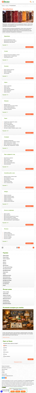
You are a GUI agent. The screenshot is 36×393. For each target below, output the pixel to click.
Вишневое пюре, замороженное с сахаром (11, 145)
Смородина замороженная (8, 140)
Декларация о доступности (6, 367)
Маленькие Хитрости (7, 298)
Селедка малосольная (8, 181)
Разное (4, 285)
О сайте (3, 372)
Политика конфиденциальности (7, 375)
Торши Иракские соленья (8, 57)
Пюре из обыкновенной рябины (9, 162)
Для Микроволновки (6, 270)
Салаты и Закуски (6, 258)
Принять (12, 391)
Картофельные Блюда (7, 280)
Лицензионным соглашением (29, 380)
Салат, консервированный (8, 124)
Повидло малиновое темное (9, 196)
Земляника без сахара (8, 123)
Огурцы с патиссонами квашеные (10, 108)
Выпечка (4, 263)
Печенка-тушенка (7, 180)
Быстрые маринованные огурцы (9, 39)
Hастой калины (6, 73)
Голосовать (30, 359)
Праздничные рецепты (7, 278)
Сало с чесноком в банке (8, 182)
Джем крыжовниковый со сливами (10, 217)
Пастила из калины (7, 238)
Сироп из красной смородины (9, 89)
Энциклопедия (5, 293)
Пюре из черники (7, 159)
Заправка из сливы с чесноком (9, 125)
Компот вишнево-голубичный (9, 69)
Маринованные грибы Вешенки (9, 42)
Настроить (23, 391)
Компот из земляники (7, 72)
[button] (1, 391)
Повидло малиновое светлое (9, 197)
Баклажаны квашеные (8, 109)
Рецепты (7, 5)
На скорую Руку (6, 283)
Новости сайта (4, 374)
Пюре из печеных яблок (8, 161)
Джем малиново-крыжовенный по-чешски (11, 216)
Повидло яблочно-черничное (9, 201)
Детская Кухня (5, 265)
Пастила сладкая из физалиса (9, 234)
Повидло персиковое (7, 195)
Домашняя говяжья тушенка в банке (10, 176)
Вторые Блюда (6, 257)
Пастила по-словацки (7, 237)
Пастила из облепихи (7, 236)
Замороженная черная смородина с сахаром (12, 141)
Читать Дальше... (6, 337)
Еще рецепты (28, 78)
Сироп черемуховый (7, 90)
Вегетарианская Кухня (7, 268)
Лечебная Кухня (6, 300)
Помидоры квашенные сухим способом (11, 105)
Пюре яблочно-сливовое (8, 160)
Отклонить (17, 391)
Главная (3, 5)
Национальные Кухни (7, 275)
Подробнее (21, 389)
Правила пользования (5, 366)
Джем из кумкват (7, 213)
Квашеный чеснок (7, 104)
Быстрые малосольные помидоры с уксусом (11, 54)
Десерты (4, 262)
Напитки (4, 260)
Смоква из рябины (7, 232)
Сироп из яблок (6, 87)
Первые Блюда (6, 255)
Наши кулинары (4, 369)
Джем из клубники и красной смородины (11, 218)
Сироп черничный (7, 88)
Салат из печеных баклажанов (9, 126)
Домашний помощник (7, 303)
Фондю (4, 273)
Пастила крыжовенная (8, 233)
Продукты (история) (6, 295)
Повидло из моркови (7, 198)
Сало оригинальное (7, 177)
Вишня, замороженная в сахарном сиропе (11, 144)
